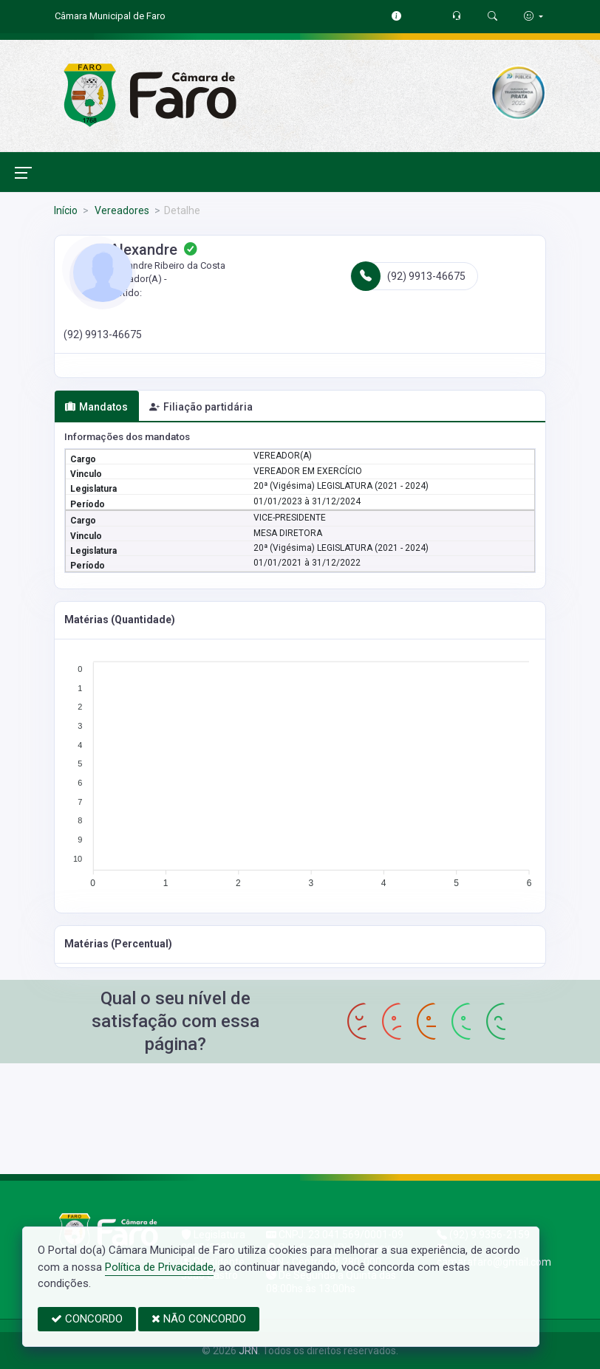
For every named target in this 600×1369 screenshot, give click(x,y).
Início (66, 210)
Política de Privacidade (159, 1267)
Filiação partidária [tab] (201, 407)
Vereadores (120, 210)
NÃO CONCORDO (198, 1318)
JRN (248, 1350)
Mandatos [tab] (96, 407)
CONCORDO (87, 1318)
